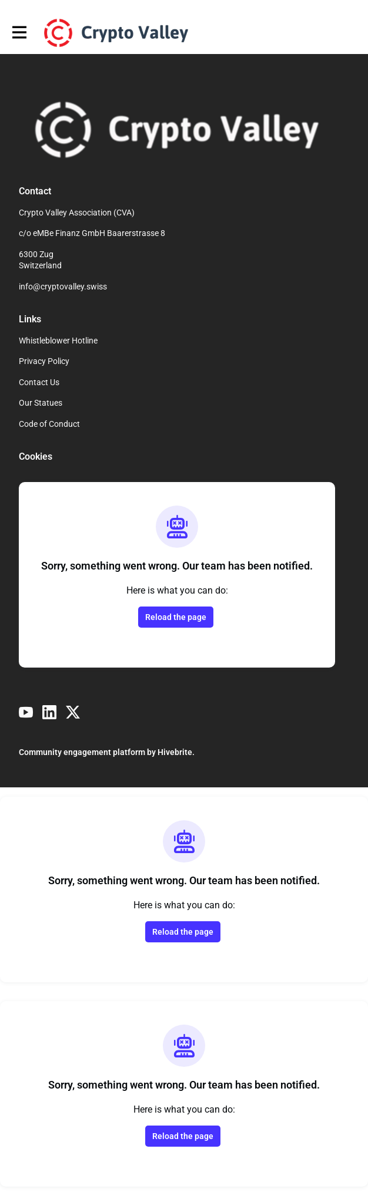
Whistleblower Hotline (58, 340)
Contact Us (39, 382)
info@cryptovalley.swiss (63, 286)
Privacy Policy (44, 361)
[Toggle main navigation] (18, 33)
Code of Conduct (49, 424)
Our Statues (40, 402)
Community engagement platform (82, 752)
